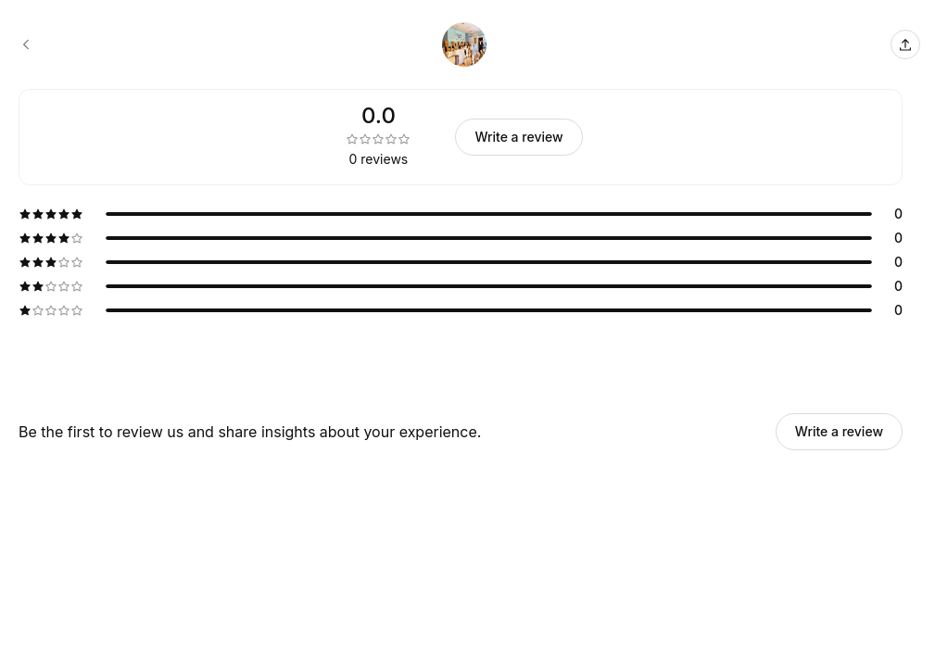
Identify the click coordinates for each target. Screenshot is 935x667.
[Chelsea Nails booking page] (26, 44)
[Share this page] (905, 44)
